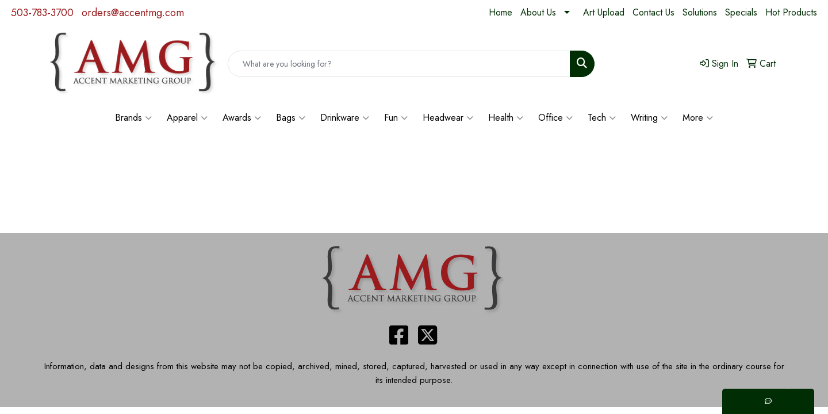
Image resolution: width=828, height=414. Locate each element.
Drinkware (344, 118)
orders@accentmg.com (133, 12)
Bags (290, 118)
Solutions (700, 12)
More (698, 118)
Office (555, 118)
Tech (602, 118)
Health (505, 118)
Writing (649, 118)
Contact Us (653, 12)
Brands (133, 118)
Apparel (187, 118)
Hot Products (791, 12)
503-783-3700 (42, 12)
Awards (242, 118)
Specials (741, 12)
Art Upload (603, 12)
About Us (538, 12)
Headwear (448, 118)
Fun (396, 118)
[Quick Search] (399, 64)
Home (500, 12)
